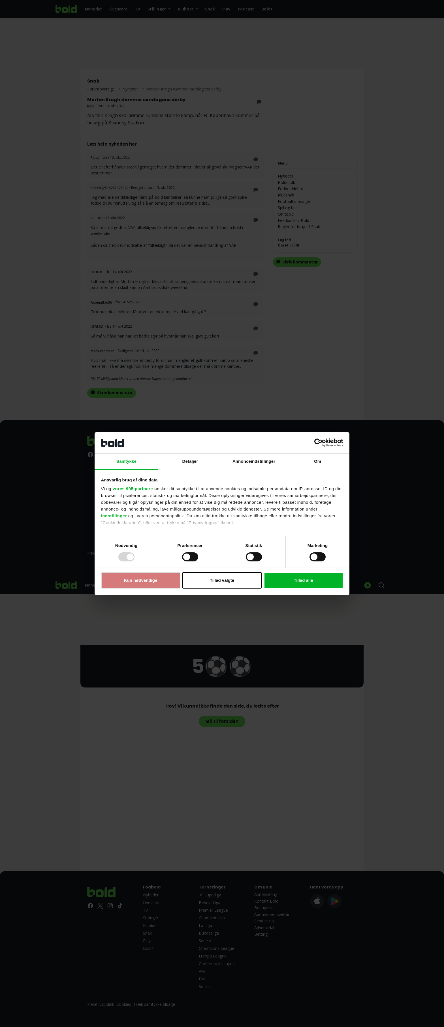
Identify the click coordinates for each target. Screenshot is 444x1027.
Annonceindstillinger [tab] (253, 461)
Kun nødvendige (140, 580)
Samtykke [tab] (126, 461)
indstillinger (114, 515)
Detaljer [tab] (190, 461)
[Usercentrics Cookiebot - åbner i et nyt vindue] (318, 442)
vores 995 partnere (133, 488)
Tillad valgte (222, 580)
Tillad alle (303, 580)
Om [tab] (317, 461)
